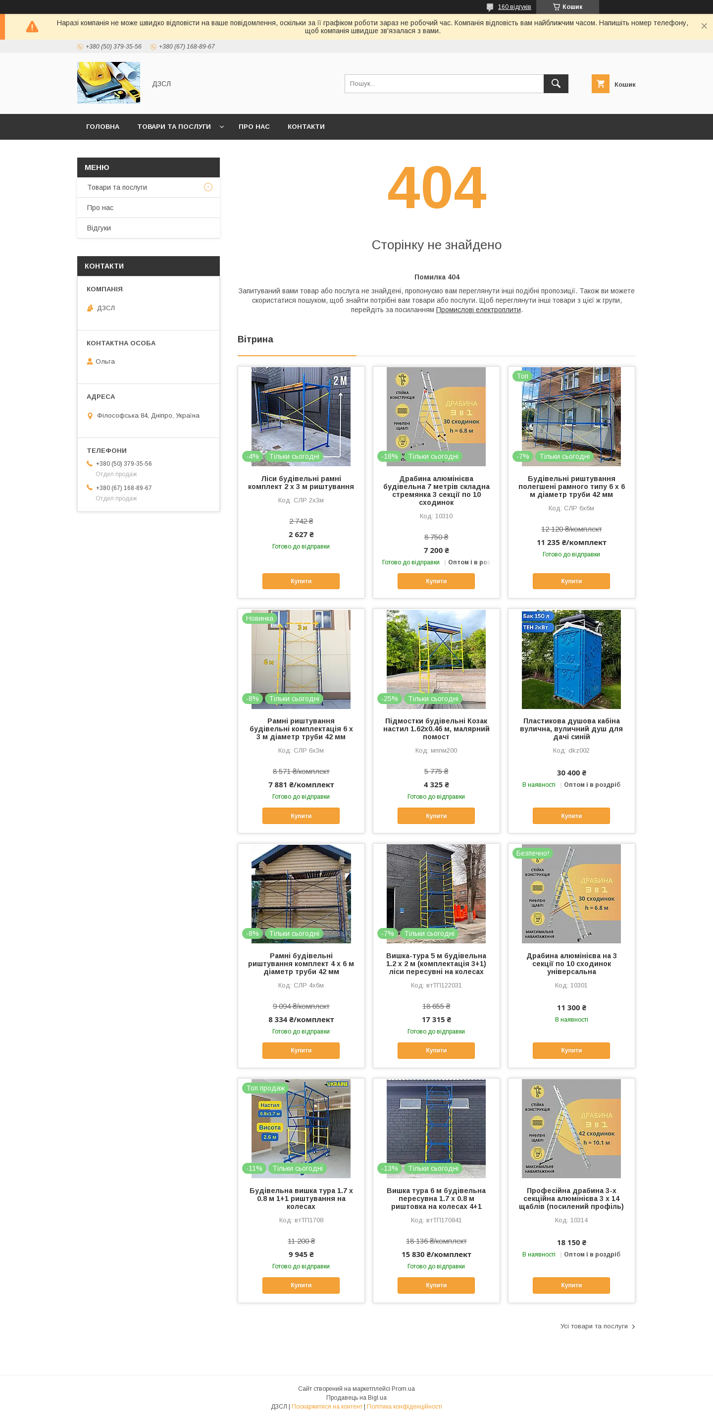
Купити (301, 581)
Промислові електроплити (478, 310)
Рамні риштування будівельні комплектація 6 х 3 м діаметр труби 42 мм (301, 729)
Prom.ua (403, 1388)
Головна (102, 126)
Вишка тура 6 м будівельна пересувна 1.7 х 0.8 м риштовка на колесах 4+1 (436, 1198)
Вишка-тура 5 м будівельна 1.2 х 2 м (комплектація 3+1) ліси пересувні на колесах (436, 964)
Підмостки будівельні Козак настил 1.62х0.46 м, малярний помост (436, 729)
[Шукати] (556, 83)
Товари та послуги (174, 126)
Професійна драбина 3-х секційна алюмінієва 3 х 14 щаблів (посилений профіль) (571, 1198)
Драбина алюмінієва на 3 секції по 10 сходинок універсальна (571, 964)
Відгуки (99, 228)
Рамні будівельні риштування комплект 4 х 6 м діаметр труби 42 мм (301, 964)
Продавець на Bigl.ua (356, 1397)
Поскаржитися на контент (327, 1406)
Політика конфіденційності (404, 1406)
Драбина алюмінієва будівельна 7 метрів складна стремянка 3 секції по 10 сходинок (436, 490)
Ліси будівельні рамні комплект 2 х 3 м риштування (301, 483)
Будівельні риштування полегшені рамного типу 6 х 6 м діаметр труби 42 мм (571, 486)
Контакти (306, 126)
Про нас (254, 126)
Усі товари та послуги (594, 1326)
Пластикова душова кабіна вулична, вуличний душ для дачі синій (571, 729)
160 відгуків (514, 6)
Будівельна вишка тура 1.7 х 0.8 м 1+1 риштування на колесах (301, 1198)
